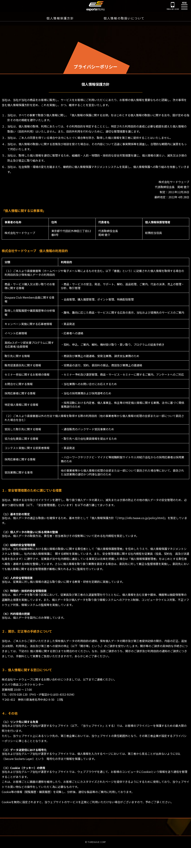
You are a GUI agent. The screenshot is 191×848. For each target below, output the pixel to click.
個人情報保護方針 (60, 18)
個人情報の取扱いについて (124, 18)
